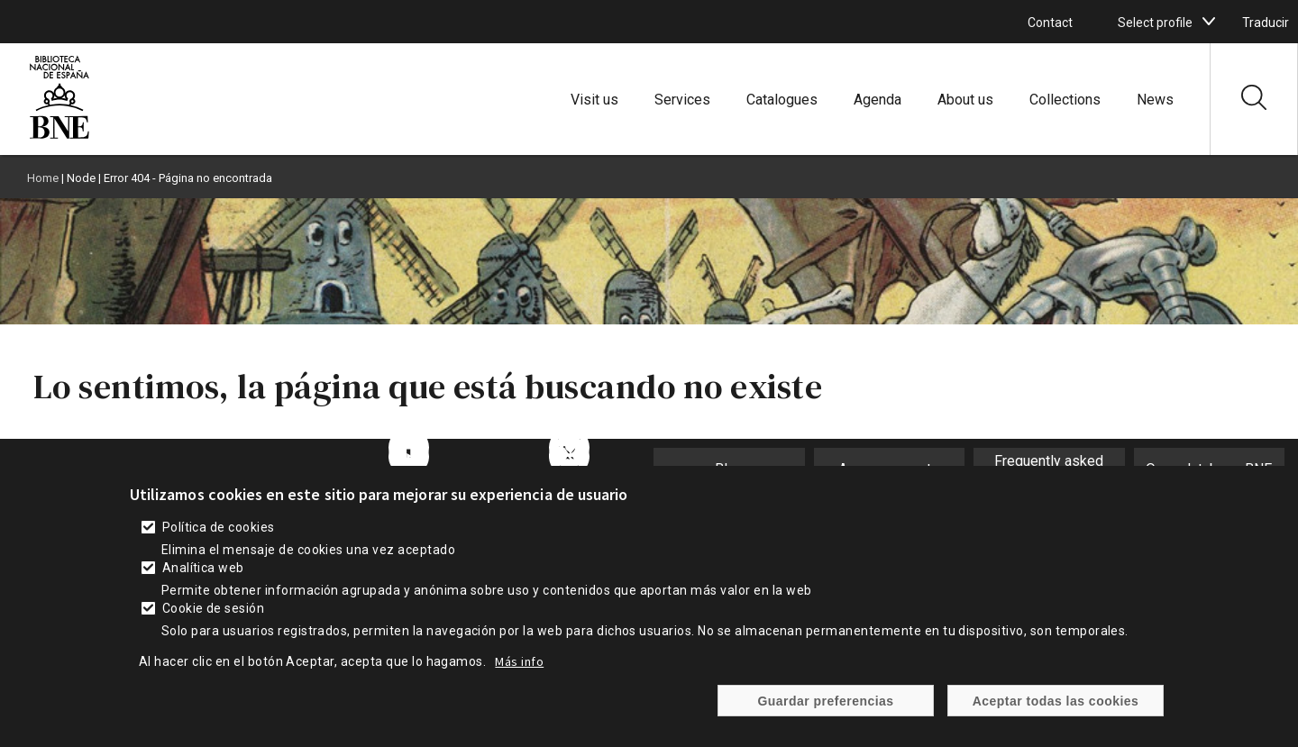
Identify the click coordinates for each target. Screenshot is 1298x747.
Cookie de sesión (213, 610)
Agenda (877, 99)
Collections (1065, 99)
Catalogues (782, 99)
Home (43, 178)
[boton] (1208, 21)
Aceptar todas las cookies (1056, 702)
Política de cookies (218, 529)
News (1155, 99)
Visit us (594, 99)
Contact (1050, 22)
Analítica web (203, 569)
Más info (519, 663)
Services (682, 99)
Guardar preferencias (825, 702)
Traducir (1265, 22)
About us (965, 99)
